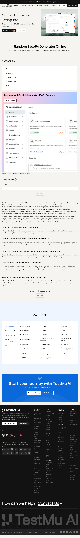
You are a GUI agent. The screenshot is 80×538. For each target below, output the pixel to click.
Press (71, 422)
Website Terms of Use (74, 456)
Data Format (10, 73)
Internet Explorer (48, 426)
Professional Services (37, 491)
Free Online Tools (61, 460)
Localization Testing (37, 479)
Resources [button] (31, 5)
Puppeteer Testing (49, 479)
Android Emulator (48, 452)
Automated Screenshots (37, 464)
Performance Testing (37, 451)
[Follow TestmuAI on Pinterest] (77, 532)
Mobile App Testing (37, 443)
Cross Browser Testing (38, 431)
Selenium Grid (49, 468)
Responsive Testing (37, 475)
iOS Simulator (49, 449)
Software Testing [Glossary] (60, 450)
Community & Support (73, 430)
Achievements (73, 424)
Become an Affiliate (72, 444)
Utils (8, 86)
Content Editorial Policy (73, 438)
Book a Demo (21, 30)
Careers (72, 418)
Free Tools (10, 173)
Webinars (60, 444)
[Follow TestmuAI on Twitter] (64, 532)
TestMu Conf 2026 (61, 431)
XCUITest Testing (60, 420)
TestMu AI (4, 173)
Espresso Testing (60, 416)
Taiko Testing (49, 482)
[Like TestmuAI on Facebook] (61, 532)
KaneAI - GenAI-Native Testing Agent (38, 418)
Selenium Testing (48, 465)
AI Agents (40, 5)
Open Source (73, 435)
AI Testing (37, 446)
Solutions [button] (24, 5)
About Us (72, 415)
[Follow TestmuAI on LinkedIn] (67, 532)
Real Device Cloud (37, 435)
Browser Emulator (48, 456)
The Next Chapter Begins (49, 2)
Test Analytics (38, 489)
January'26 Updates (72, 478)
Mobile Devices (50, 447)
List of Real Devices (49, 422)
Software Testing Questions (60, 455)
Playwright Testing (49, 475)
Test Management (37, 439)
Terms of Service (72, 448)
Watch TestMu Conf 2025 (62, 428)
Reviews (72, 427)
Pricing (46, 5)
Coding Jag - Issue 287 (73, 474)
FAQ (59, 446)
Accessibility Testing (37, 471)
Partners (72, 433)
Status (59, 472)
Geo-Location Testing (38, 468)
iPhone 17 (48, 415)
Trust (71, 453)
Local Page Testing (37, 460)
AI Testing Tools (60, 466)
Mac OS (48, 444)
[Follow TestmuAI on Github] (74, 532)
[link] (7, 5)
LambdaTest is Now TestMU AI (74, 412)
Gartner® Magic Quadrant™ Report (74, 469)
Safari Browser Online (50, 434)
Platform (17, 5)
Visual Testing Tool (38, 483)
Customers (73, 420)
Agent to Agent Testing (38, 423)
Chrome (48, 431)
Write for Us (73, 441)
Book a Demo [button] (61, 5)
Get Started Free (72, 5)
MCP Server (37, 429)
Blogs (59, 435)
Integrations (37, 486)
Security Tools (11, 81)
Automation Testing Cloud (38, 414)
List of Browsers (48, 418)
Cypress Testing (48, 471)
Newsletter (61, 441)
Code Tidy (10, 69)
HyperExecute (38, 449)
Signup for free (10, 100)
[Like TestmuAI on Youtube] (70, 532)
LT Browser (37, 455)
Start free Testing (9, 31)
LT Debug (36, 457)
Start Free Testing (34, 393)
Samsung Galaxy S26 (50, 412)
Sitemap (60, 470)
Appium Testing (62, 413)
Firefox (48, 429)
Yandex (48, 442)
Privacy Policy (73, 451)
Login (53, 5)
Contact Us (73, 462)
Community (61, 437)
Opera (47, 440)
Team (71, 460)
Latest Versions (62, 463)
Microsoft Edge (50, 438)
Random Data (11, 77)
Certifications (61, 439)
